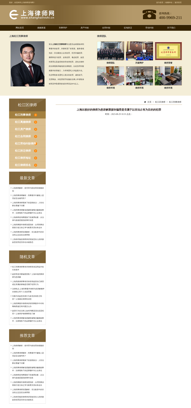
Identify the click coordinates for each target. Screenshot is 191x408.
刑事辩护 (63, 28)
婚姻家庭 (41, 28)
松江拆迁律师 (23, 150)
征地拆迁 (128, 28)
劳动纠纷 (149, 28)
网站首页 (20, 28)
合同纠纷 (106, 28)
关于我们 (171, 28)
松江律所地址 (23, 157)
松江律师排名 (23, 165)
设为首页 (159, 2)
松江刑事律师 (23, 114)
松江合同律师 (23, 136)
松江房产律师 (23, 129)
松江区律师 (160, 102)
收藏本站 (168, 2)
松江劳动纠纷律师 (25, 143)
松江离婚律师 (23, 122)
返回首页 (178, 2)
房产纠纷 (85, 28)
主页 (149, 102)
